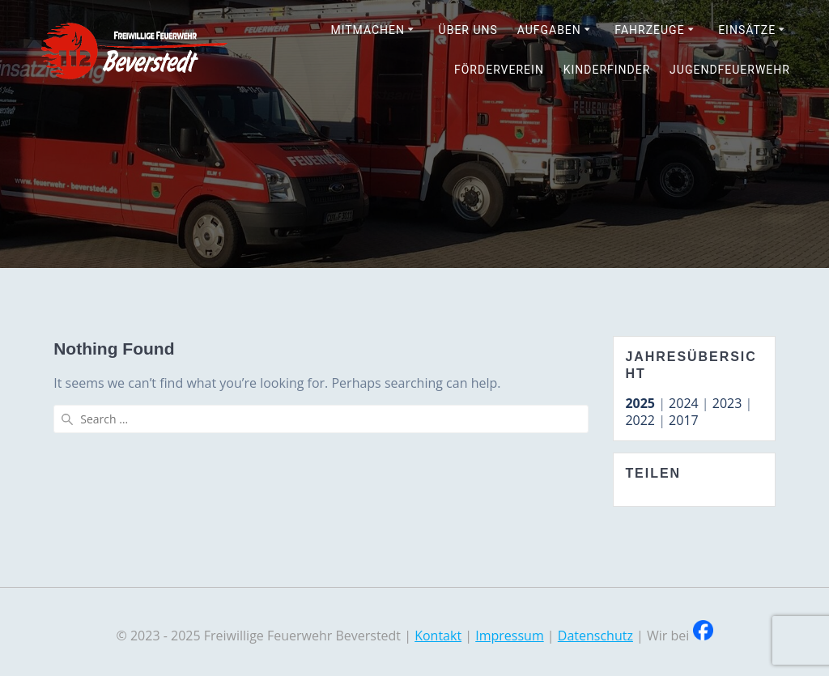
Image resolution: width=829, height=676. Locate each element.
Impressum (509, 635)
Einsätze (747, 29)
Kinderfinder (607, 69)
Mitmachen (367, 29)
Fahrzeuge (649, 29)
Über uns (468, 29)
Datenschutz (595, 635)
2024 (684, 403)
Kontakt (437, 635)
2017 (684, 420)
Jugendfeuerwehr (730, 69)
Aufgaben (549, 29)
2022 (640, 420)
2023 (727, 403)
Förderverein (499, 69)
